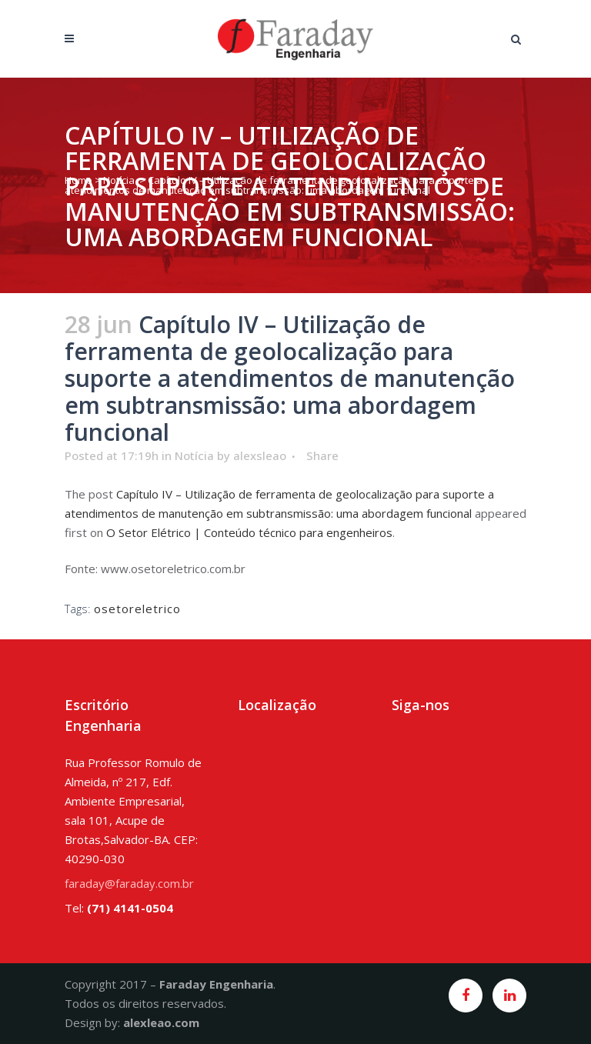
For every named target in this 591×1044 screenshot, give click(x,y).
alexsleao (259, 455)
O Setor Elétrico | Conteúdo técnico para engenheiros (249, 532)
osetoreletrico (137, 608)
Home (78, 180)
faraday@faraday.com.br (129, 883)
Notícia (119, 180)
